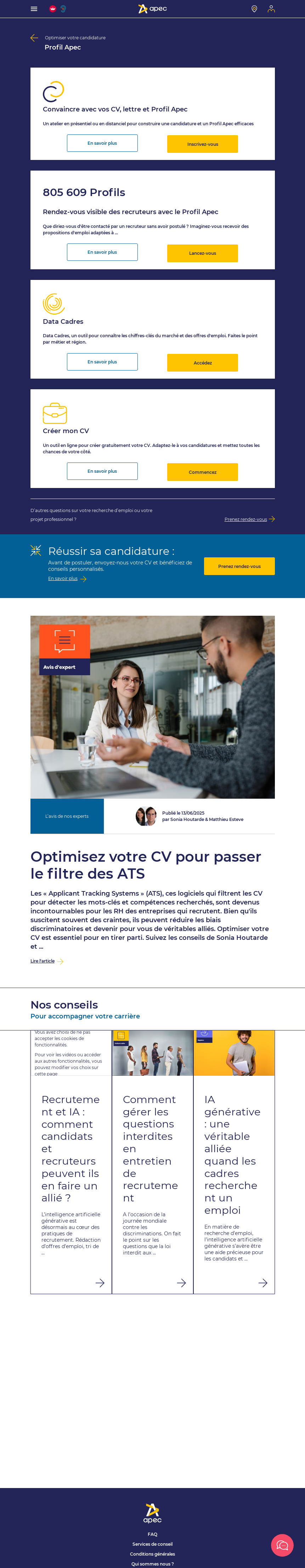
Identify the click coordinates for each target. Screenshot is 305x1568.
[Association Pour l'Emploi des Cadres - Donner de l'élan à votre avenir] (153, 9)
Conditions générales (152, 1554)
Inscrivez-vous (202, 142)
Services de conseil (152, 1544)
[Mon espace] (271, 9)
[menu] (34, 9)
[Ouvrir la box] (282, 1545)
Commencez (202, 464)
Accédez (203, 356)
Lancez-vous (202, 249)
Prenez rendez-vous (239, 558)
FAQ (152, 1534)
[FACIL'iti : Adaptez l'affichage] (52, 9)
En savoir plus (102, 142)
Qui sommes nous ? (152, 1564)
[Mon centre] (254, 9)
